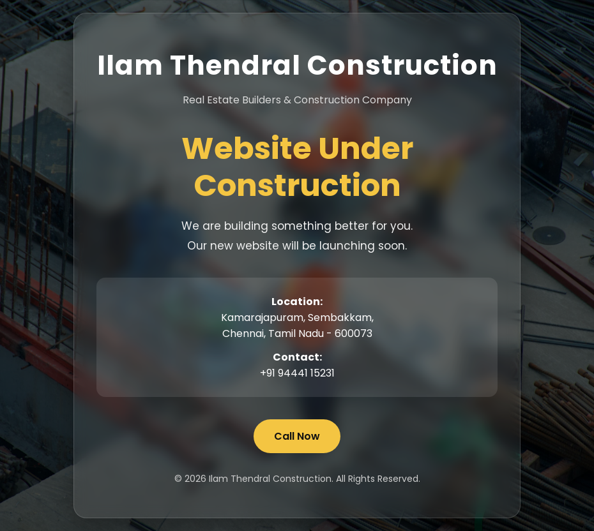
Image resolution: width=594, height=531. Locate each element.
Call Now (297, 436)
